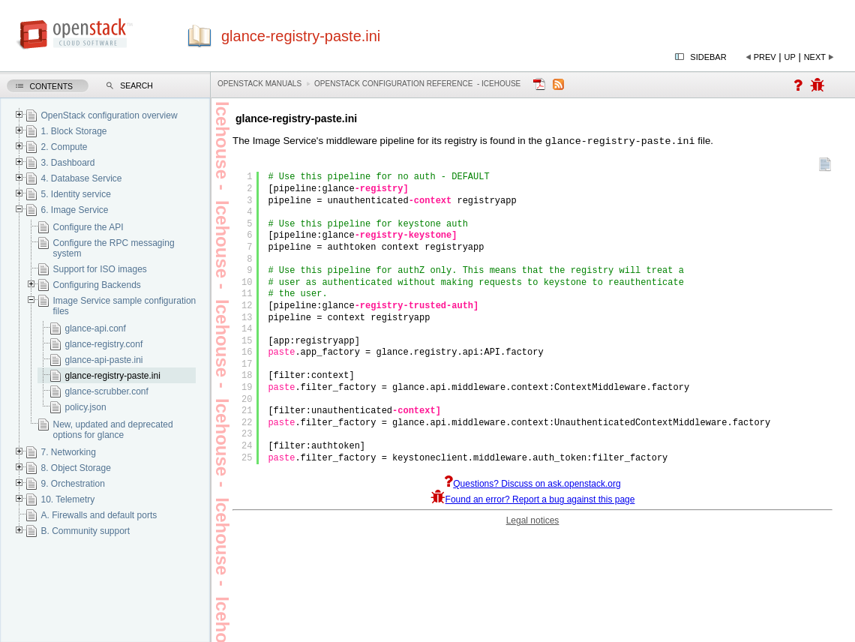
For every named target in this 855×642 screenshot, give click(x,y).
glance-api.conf (94, 328)
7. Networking (67, 452)
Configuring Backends (96, 285)
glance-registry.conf (103, 344)
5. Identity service (75, 194)
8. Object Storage (75, 468)
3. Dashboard (67, 163)
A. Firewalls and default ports (98, 515)
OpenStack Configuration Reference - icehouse (417, 84)
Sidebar (708, 57)
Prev (765, 57)
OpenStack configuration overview (108, 115)
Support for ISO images (99, 269)
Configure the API (87, 227)
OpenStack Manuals (260, 84)
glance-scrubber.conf (106, 391)
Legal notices (533, 522)
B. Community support (85, 531)
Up (790, 57)
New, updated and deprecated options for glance (112, 429)
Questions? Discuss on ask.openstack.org (532, 485)
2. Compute (63, 147)
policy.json (85, 407)
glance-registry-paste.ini (112, 375)
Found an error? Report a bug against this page (532, 501)
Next (815, 57)
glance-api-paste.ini (103, 360)
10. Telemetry (67, 499)
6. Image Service (74, 210)
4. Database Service (81, 178)
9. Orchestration (72, 483)
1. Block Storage (73, 131)
